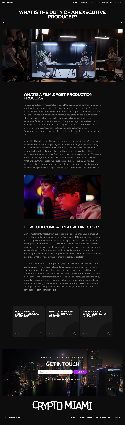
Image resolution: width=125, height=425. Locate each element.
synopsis (81, 417)
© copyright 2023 (12, 417)
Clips (91, 2)
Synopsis (83, 2)
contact (119, 2)
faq (109, 417)
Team (98, 2)
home (75, 2)
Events (105, 2)
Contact (116, 417)
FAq (111, 2)
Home (73, 417)
